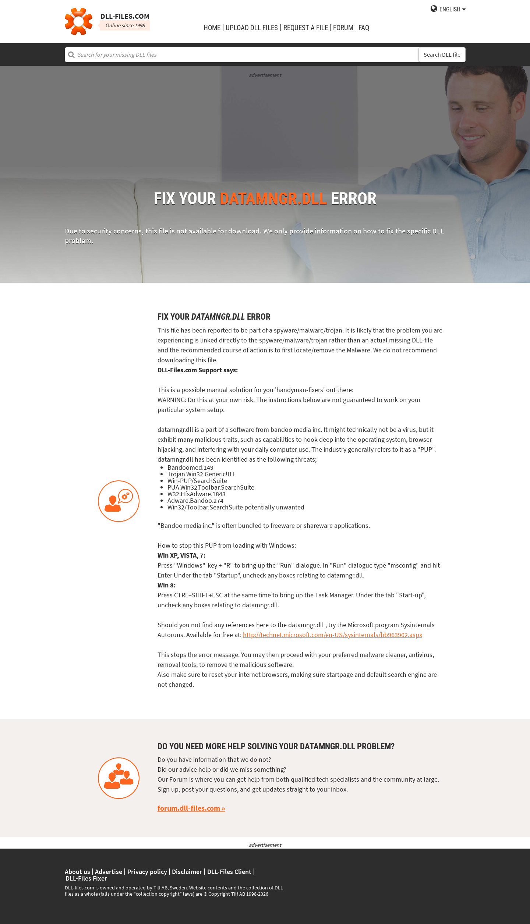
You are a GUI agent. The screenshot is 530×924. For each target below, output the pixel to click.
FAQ (363, 27)
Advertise (108, 871)
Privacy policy (147, 871)
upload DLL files (252, 27)
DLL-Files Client (229, 871)
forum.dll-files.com (189, 808)
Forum (343, 27)
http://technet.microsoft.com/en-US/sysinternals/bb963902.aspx (332, 634)
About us (77, 871)
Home (212, 27)
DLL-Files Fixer (86, 878)
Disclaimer (187, 871)
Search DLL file (442, 54)
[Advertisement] (265, 130)
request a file (305, 27)
